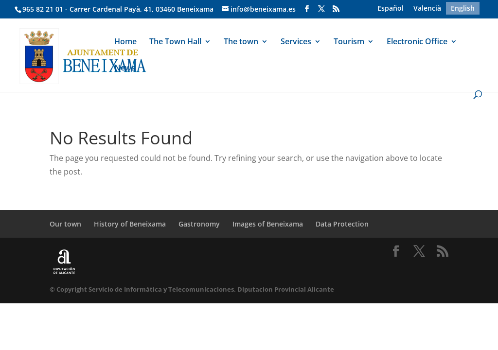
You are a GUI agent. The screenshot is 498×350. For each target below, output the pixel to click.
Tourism (349, 42)
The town (241, 42)
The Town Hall (175, 42)
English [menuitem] (463, 8)
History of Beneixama (130, 223)
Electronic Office (417, 42)
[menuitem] (391, 8)
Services (296, 42)
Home (125, 42)
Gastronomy (199, 223)
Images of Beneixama (267, 223)
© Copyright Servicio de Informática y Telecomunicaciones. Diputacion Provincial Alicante (192, 289)
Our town (65, 223)
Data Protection (342, 223)
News (124, 68)
